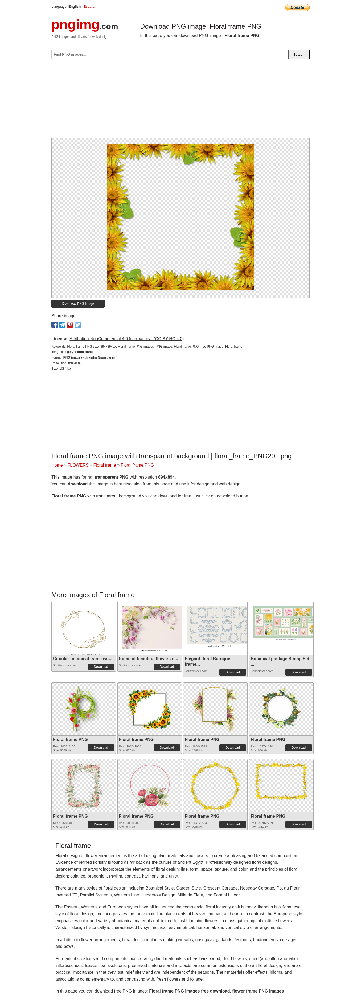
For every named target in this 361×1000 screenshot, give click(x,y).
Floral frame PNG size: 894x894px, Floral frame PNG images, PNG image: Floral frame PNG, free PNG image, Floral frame (154, 346)
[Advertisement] (180, 101)
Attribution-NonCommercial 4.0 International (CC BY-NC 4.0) (126, 338)
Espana (89, 7)
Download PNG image (78, 304)
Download (101, 667)
